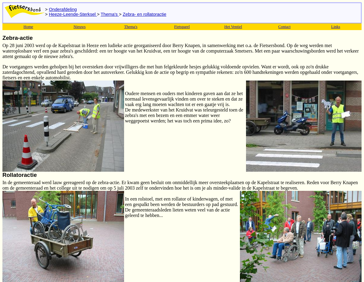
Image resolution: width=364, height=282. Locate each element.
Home (28, 26)
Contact (284, 26)
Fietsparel (182, 26)
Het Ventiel (233, 26)
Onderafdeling (63, 9)
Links (335, 26)
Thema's (110, 14)
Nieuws (80, 26)
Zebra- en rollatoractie (144, 14)
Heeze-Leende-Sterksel (73, 14)
